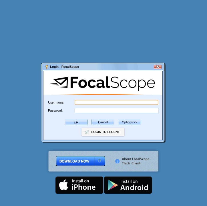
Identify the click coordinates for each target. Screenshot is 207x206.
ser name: (56, 102)
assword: (55, 110)
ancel (103, 122)
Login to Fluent (105, 132)
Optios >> (129, 122)
